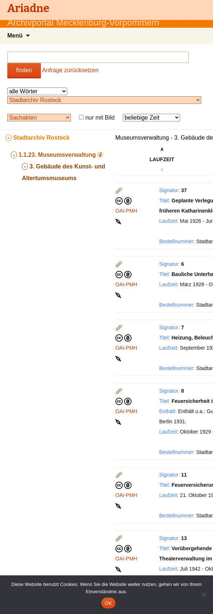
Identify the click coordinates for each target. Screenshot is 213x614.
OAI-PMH (126, 211)
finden (24, 70)
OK (108, 603)
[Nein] (204, 594)
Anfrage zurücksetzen (70, 70)
